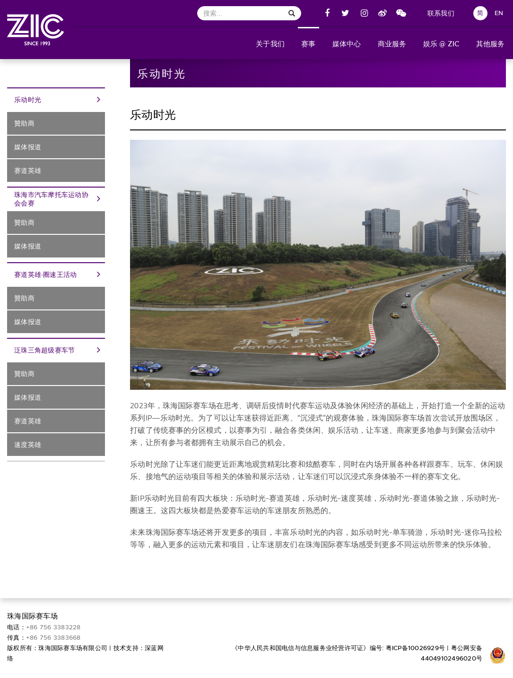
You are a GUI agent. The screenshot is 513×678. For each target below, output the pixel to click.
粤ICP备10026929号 (415, 648)
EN (499, 13)
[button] (270, 43)
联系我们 (440, 13)
